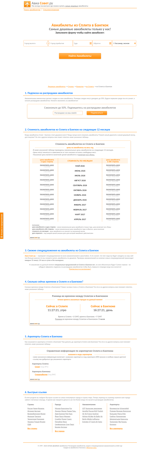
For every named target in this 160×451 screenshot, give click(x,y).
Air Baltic (97, 416)
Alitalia (89, 419)
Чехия (35, 408)
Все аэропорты (116, 428)
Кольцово (113, 414)
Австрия (37, 411)
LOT (83, 408)
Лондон (58, 411)
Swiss (100, 422)
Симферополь (60, 424)
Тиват (72, 424)
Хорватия (80, 87)
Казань (124, 422)
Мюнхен (67, 416)
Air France (88, 414)
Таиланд (38, 416)
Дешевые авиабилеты (56, 87)
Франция (31, 416)
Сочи (68, 424)
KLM (95, 411)
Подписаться (97, 112)
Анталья (64, 427)
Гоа (70, 408)
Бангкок (62, 414)
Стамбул (58, 419)
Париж (69, 411)
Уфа (119, 422)
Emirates (85, 422)
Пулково (113, 411)
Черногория (32, 419)
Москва (58, 408)
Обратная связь (91, 448)
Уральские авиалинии (93, 408)
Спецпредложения (51, 10)
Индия (42, 414)
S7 (90, 422)
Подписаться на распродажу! (80, 269)
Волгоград (127, 411)
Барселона (65, 408)
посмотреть (47, 165)
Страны (71, 87)
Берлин (58, 427)
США (29, 424)
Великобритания (34, 414)
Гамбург (113, 416)
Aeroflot (85, 411)
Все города (59, 431)
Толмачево (114, 422)
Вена (65, 422)
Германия (40, 419)
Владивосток (114, 408)
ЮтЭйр (90, 416)
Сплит (37, 367)
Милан (63, 411)
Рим (66, 414)
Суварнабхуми (41, 374)
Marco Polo (121, 414)
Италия (42, 422)
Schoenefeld (124, 408)
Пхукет (64, 419)
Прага (61, 416)
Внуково (119, 411)
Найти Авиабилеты (80, 55)
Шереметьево (115, 419)
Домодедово (121, 416)
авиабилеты (60, 4)
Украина (31, 422)
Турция (36, 422)
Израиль (41, 408)
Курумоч (113, 424)
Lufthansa (95, 419)
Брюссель (124, 419)
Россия (30, 408)
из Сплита (90, 87)
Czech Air (94, 422)
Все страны (32, 428)
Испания (31, 411)
